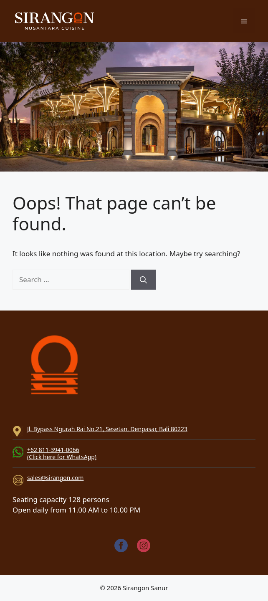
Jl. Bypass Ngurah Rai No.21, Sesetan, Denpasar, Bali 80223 (107, 429)
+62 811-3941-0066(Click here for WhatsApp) (61, 453)
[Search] (143, 280)
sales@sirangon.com (55, 478)
